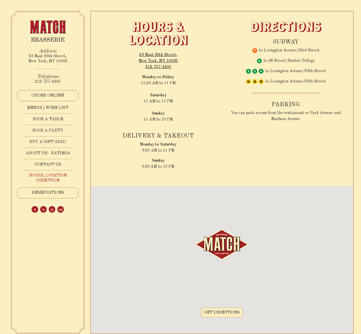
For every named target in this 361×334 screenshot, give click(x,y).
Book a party (47, 131)
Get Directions (223, 312)
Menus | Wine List (47, 108)
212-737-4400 (48, 82)
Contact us (48, 165)
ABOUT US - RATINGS (48, 153)
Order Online (48, 96)
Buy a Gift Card (47, 142)
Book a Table (48, 119)
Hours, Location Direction (48, 178)
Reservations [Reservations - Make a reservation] (48, 193)
